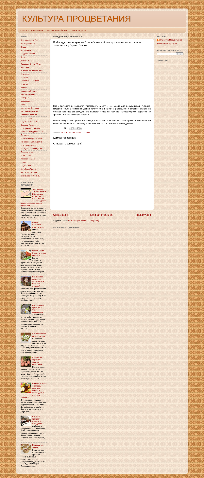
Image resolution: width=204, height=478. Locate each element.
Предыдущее (142, 214)
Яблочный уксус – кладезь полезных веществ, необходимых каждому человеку (33, 390)
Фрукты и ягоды (27, 166)
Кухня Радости (79, 30)
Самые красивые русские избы (38, 224)
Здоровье (25, 67)
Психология (26, 155)
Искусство (25, 74)
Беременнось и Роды (30, 40)
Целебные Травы (28, 169)
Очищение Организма (30, 128)
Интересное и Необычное (32, 71)
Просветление (27, 152)
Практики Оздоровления (31, 138)
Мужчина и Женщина (30, 108)
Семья (23, 162)
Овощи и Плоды (28, 125)
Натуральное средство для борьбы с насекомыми (38, 308)
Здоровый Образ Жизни (31, 64)
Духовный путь (27, 60)
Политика (25, 135)
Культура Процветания (31, 30)
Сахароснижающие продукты (39, 335)
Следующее (60, 214)
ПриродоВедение (28, 145)
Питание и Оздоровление (79, 132)
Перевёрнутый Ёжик (57, 30)
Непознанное (26, 118)
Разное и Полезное (29, 159)
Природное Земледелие (31, 142)
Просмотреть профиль (167, 44)
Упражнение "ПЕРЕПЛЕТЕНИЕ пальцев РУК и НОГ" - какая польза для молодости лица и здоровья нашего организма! (33, 197)
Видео (64, 132)
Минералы (25, 98)
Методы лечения (28, 94)
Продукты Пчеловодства (31, 149)
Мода (23, 105)
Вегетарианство (28, 43)
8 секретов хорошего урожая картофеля (37, 361)
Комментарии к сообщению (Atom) (83, 221)
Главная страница (101, 214)
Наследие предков (29, 115)
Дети (23, 57)
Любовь (24, 88)
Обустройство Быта (29, 122)
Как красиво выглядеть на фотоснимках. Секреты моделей (38, 281)
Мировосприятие (28, 101)
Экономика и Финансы (30, 176)
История (24, 77)
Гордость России (28, 54)
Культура (24, 84)
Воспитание (26, 50)
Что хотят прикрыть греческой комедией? (37, 420)
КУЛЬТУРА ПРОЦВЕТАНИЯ (76, 18)
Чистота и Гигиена (29, 172)
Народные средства (29, 111)
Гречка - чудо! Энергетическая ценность (39, 253)
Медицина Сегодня (29, 91)
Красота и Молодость (30, 81)
